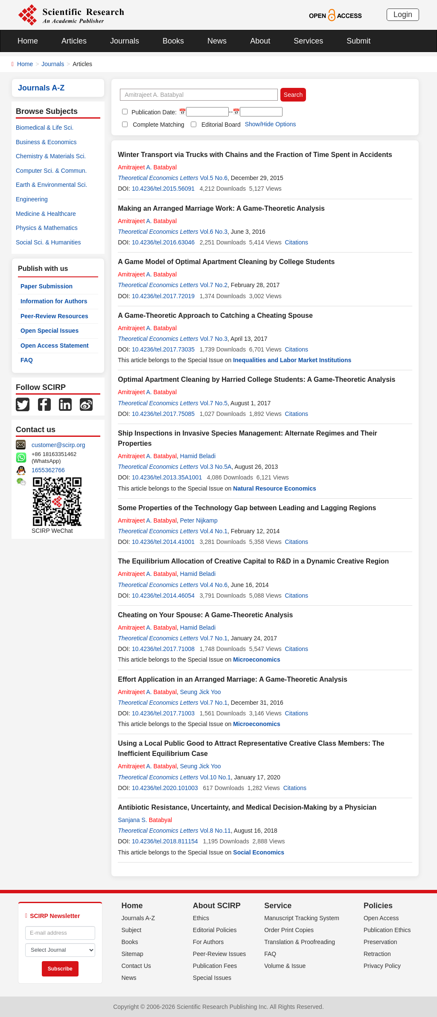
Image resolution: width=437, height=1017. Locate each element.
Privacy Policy (382, 965)
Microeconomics (256, 659)
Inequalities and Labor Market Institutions (292, 360)
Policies (378, 905)
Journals (124, 41)
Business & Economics (46, 142)
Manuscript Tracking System (301, 918)
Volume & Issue (285, 965)
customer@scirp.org (58, 445)
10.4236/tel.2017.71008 (163, 648)
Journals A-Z (138, 918)
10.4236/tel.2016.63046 (163, 242)
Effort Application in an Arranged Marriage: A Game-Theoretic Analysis (232, 679)
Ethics (201, 918)
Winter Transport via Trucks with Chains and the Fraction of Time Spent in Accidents (255, 154)
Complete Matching (158, 124)
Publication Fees (215, 965)
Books (173, 41)
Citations (296, 242)
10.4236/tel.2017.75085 (163, 413)
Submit (358, 41)
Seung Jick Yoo (200, 692)
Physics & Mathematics (47, 227)
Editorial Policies (215, 930)
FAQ (26, 360)
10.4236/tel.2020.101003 (165, 788)
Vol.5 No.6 (213, 177)
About (260, 41)
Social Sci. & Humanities (48, 242)
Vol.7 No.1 (213, 638)
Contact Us (136, 965)
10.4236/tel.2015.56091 (163, 188)
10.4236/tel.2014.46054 (163, 595)
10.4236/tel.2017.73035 (163, 349)
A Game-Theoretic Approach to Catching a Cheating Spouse (215, 315)
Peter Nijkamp (199, 520)
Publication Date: (153, 112)
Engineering (32, 199)
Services (308, 41)
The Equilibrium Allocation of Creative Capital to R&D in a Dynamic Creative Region (253, 561)
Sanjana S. (145, 820)
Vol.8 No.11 (215, 830)
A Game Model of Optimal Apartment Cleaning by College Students (226, 261)
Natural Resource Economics (274, 488)
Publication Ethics (387, 930)
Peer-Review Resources (54, 316)
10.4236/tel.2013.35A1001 (167, 477)
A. (147, 167)
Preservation (380, 942)
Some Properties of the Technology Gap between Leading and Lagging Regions (247, 507)
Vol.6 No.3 (213, 231)
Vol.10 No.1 (215, 777)
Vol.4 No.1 (213, 531)
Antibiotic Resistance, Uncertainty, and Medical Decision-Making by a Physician (247, 807)
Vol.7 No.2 (213, 285)
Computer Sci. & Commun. (51, 170)
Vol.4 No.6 (213, 584)
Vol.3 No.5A (215, 466)
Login (402, 14)
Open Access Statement (54, 345)
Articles (74, 41)
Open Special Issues (49, 330)
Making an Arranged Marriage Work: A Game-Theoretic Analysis (221, 208)
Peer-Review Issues (219, 953)
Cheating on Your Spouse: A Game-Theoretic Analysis (205, 615)
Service (277, 905)
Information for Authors (53, 301)
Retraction (377, 953)
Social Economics (258, 852)
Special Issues (212, 977)
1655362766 (48, 470)
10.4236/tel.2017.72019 (163, 296)
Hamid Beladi (198, 456)
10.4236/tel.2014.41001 (163, 541)
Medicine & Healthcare (46, 213)
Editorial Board (221, 124)
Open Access (381, 918)
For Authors (208, 942)
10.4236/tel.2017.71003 (163, 713)
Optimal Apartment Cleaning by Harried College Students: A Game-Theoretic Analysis (256, 379)
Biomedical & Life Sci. (44, 127)
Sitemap (132, 953)
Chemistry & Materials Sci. (51, 156)
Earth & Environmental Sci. (51, 184)
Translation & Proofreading (299, 942)
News (217, 41)
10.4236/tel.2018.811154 (165, 841)
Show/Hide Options (270, 124)
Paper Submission (46, 286)
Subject (132, 930)
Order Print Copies (289, 930)
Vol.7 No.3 (213, 338)
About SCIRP (217, 905)
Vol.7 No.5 (213, 403)
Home (27, 41)
